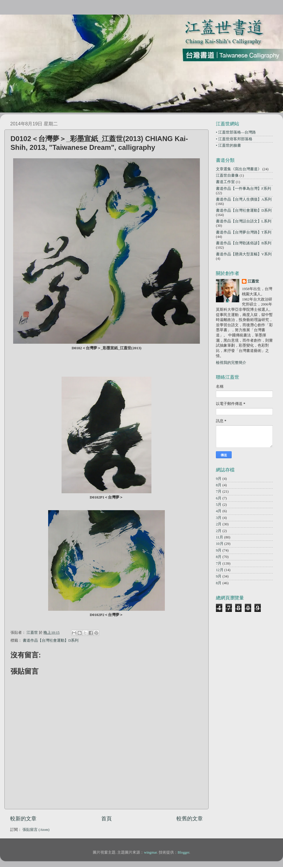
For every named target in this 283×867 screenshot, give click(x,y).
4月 (218, 511)
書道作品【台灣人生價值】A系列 (244, 199)
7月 (218, 491)
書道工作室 (225, 182)
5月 (218, 505)
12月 (219, 570)
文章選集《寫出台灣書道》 (238, 169)
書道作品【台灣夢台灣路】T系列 (243, 232)
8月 (218, 485)
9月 (218, 479)
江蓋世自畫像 (227, 175)
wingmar (150, 852)
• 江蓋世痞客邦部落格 (234, 139)
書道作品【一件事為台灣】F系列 (243, 189)
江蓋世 (253, 281)
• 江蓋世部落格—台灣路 (236, 132)
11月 (219, 537)
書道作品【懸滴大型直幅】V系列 (244, 254)
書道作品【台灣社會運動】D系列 (50, 640)
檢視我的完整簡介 (231, 363)
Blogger (183, 852)
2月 (218, 524)
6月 (218, 498)
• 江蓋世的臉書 (228, 145)
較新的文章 (23, 819)
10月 (219, 544)
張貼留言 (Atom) (35, 830)
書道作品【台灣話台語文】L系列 (243, 221)
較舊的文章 (190, 819)
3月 (218, 518)
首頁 (106, 819)
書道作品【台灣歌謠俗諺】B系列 (243, 243)
